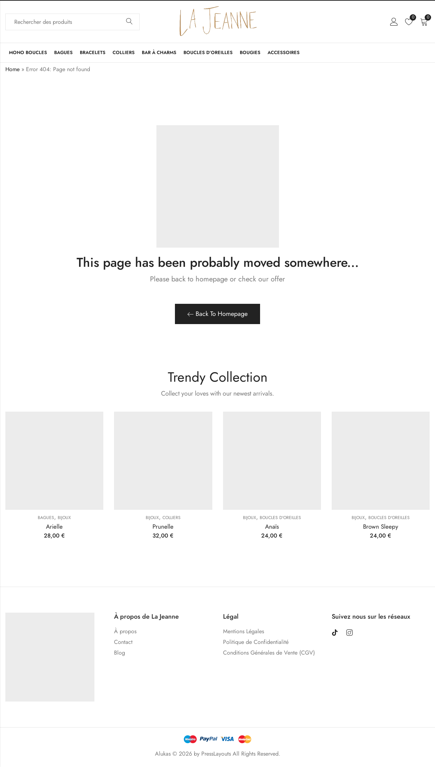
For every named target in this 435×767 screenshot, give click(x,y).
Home (12, 69)
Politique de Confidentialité (256, 642)
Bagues (46, 517)
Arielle (54, 526)
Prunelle (163, 526)
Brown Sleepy (380, 526)
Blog (119, 653)
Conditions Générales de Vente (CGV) (269, 653)
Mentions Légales (243, 631)
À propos (125, 631)
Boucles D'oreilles (280, 517)
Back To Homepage (217, 313)
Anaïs (272, 526)
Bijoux (64, 517)
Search (129, 22)
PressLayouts (216, 754)
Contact (123, 642)
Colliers (171, 517)
